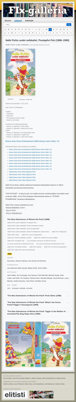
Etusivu (8, 21)
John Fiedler (11, 275)
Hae (68, 24)
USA (8, 288)
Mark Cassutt (22, 268)
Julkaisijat (29, 21)
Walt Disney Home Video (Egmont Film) (22, 172)
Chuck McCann (58, 278)
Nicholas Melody (46, 278)
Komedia (29, 288)
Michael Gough (53, 275)
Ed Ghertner (42, 261)
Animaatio (15, 288)
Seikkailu (22, 288)
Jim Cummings (22, 275)
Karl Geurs (11, 261)
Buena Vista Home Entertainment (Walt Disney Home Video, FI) (32, 141)
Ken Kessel (33, 261)
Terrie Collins (42, 268)
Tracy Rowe (30, 281)
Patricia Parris (35, 278)
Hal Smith (16, 278)
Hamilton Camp (40, 281)
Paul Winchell (43, 275)
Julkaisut (18, 21)
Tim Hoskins (24, 278)
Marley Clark (32, 268)
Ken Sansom (32, 275)
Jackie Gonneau (19, 281)
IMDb (9, 254)
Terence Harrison (22, 261)
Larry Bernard (12, 268)
